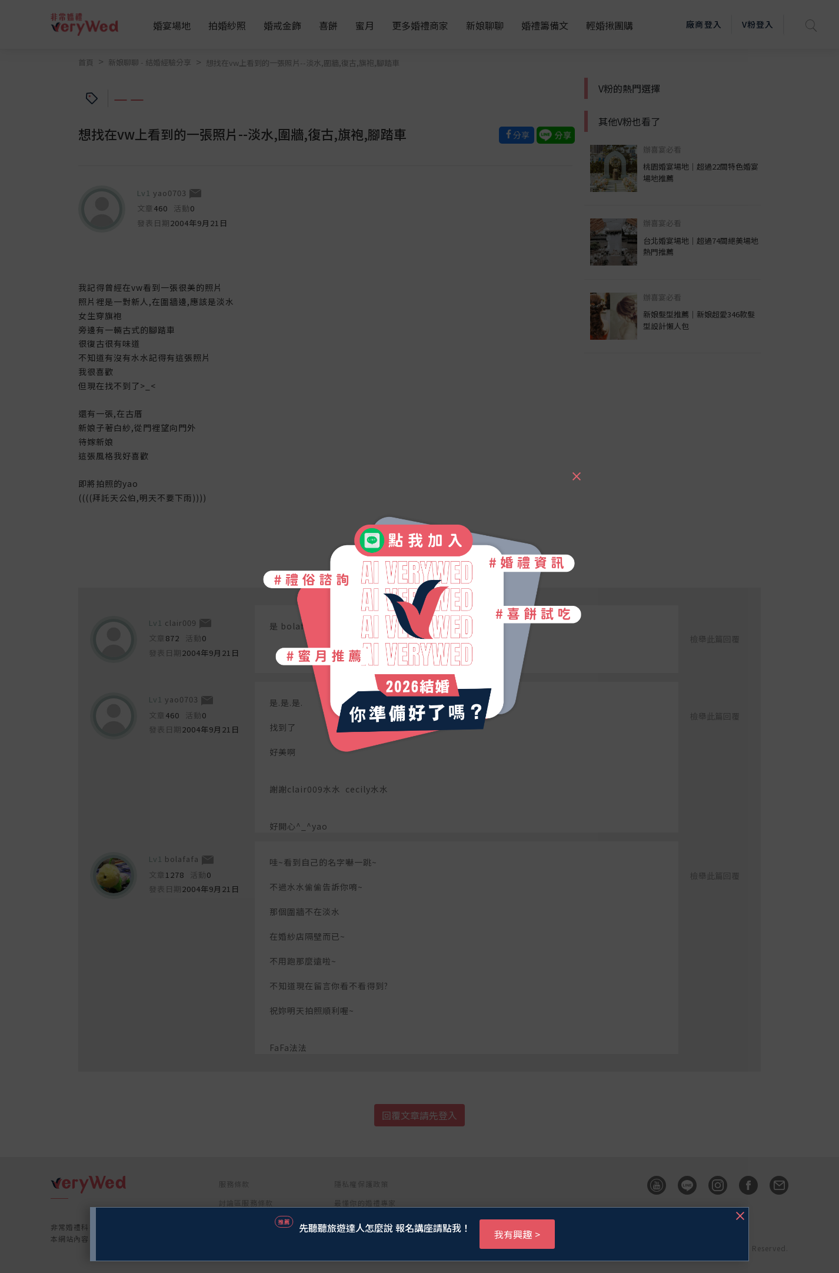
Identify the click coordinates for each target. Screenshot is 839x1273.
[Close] (576, 471)
